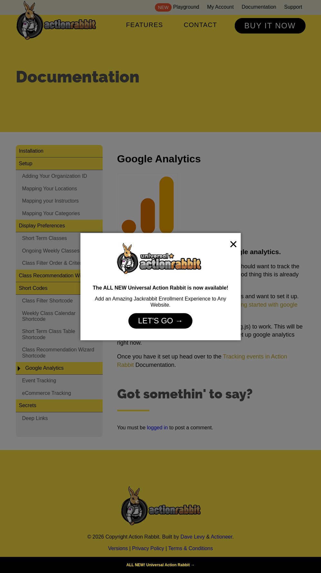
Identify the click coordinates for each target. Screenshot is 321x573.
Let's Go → (160, 321)
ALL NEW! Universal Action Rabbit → (160, 565)
